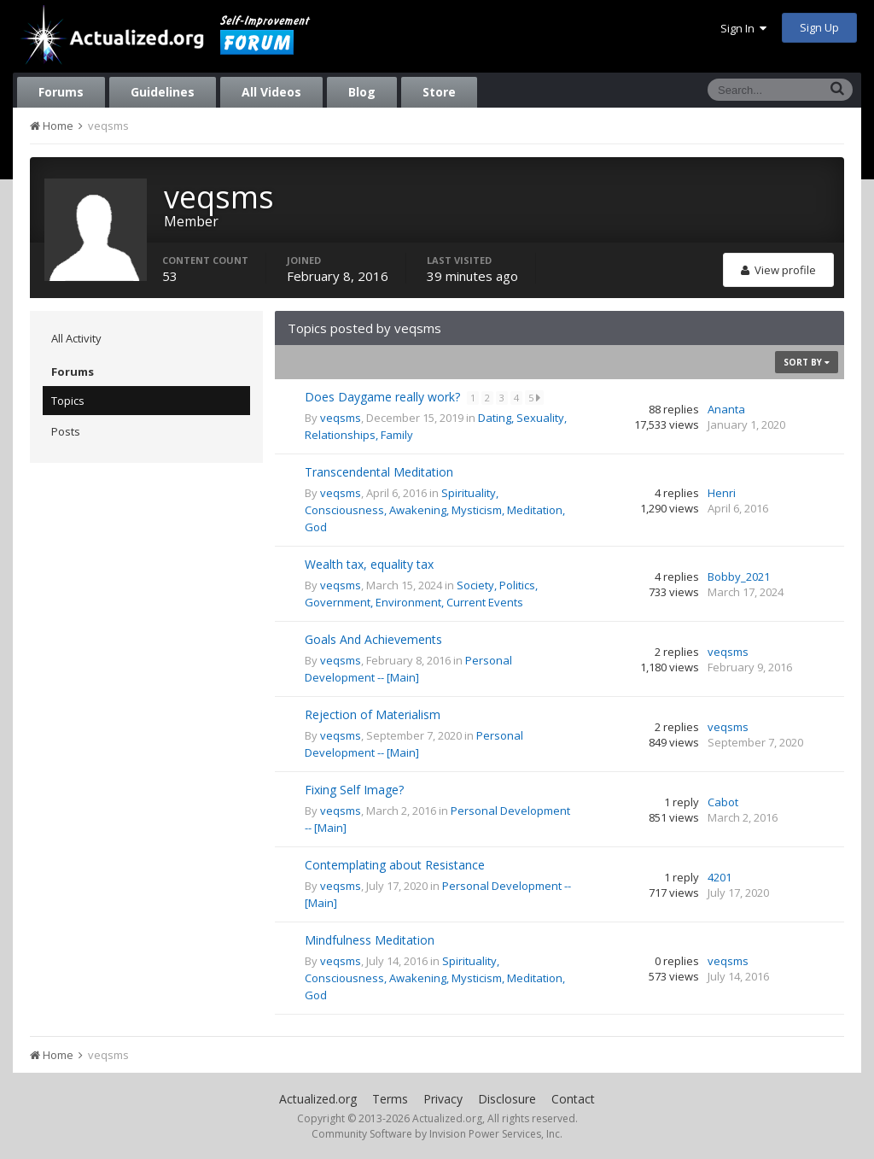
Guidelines (163, 92)
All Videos (271, 92)
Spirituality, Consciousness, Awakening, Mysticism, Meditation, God (435, 510)
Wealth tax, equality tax (369, 564)
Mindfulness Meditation (369, 940)
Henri (722, 492)
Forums (61, 92)
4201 (719, 877)
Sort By (807, 362)
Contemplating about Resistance (395, 865)
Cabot (723, 802)
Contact (573, 1099)
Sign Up (819, 27)
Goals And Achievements (373, 639)
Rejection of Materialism (372, 714)
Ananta (726, 409)
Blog (362, 92)
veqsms (340, 417)
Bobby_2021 (739, 576)
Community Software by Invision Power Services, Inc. (437, 1134)
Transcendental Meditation (379, 472)
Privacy (443, 1099)
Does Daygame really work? (384, 397)
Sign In (743, 28)
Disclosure (507, 1099)
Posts (65, 431)
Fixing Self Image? (354, 789)
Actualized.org (318, 1099)
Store (439, 92)
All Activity (76, 338)
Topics (67, 400)
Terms (390, 1099)
